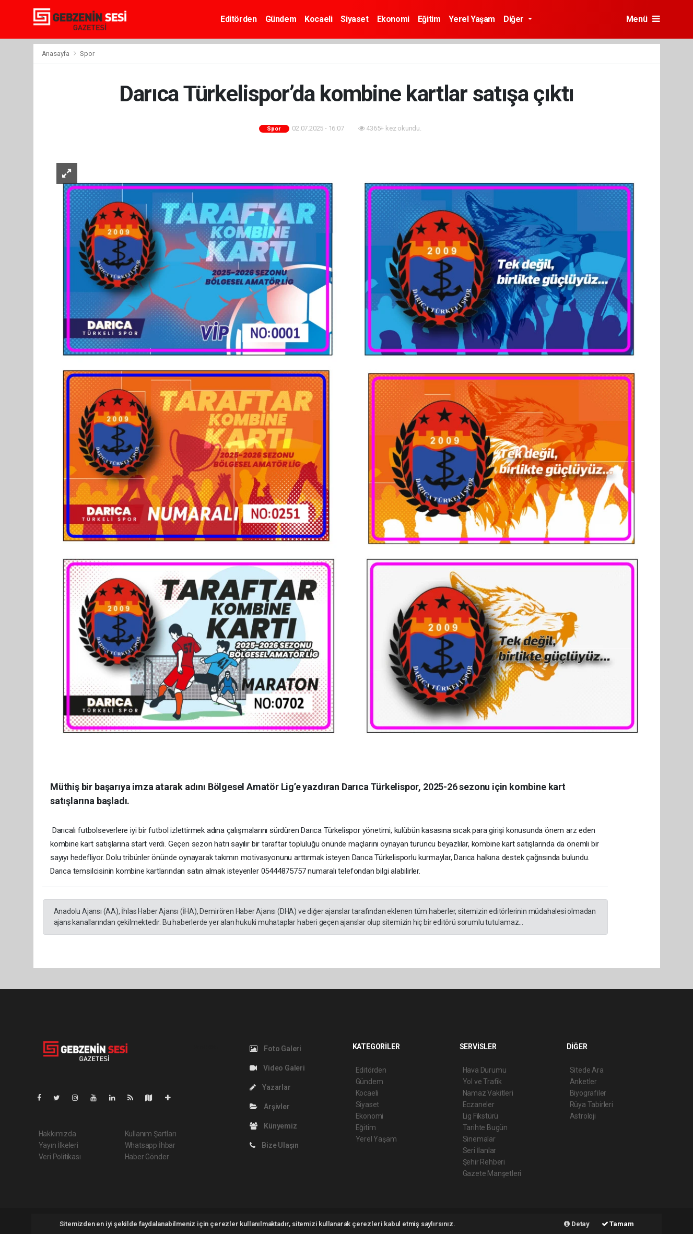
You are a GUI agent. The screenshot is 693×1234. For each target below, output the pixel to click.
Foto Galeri (276, 1048)
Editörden (238, 19)
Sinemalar (479, 1139)
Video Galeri (277, 1068)
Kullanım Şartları (151, 1134)
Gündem (281, 19)
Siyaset (354, 19)
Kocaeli (318, 19)
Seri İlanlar (480, 1150)
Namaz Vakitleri (488, 1093)
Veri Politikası (60, 1157)
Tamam (618, 1224)
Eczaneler (479, 1104)
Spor (87, 53)
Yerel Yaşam (472, 19)
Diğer (514, 19)
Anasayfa (56, 53)
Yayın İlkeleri (58, 1145)
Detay (577, 1224)
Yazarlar (270, 1087)
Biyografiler (588, 1093)
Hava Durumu (485, 1070)
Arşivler (270, 1106)
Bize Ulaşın (274, 1145)
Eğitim (429, 19)
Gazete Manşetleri (492, 1173)
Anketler (583, 1081)
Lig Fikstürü (481, 1116)
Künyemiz (273, 1126)
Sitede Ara (587, 1070)
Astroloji (583, 1116)
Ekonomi (393, 19)
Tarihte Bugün (485, 1127)
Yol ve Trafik (482, 1081)
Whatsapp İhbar (150, 1145)
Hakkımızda (57, 1134)
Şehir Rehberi (484, 1162)
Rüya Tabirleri (591, 1104)
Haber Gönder (147, 1157)
